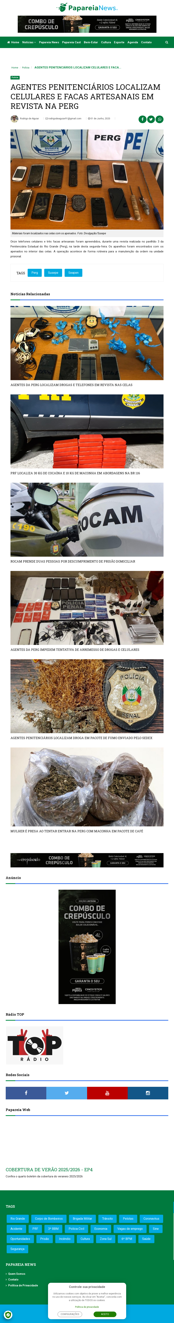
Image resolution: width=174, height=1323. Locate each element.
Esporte (119, 42)
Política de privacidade (87, 1307)
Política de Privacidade (23, 1285)
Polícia (25, 67)
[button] (167, 42)
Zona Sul (105, 1239)
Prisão (44, 1239)
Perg (34, 273)
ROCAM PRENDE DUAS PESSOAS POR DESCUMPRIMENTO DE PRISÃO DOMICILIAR (72, 561)
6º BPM (127, 1239)
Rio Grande (17, 1218)
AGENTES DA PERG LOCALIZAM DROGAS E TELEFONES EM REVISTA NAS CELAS (71, 385)
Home (13, 42)
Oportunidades (20, 1239)
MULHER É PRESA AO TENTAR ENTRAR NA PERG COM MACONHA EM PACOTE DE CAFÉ (76, 831)
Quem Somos (16, 1273)
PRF (35, 1229)
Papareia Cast (71, 42)
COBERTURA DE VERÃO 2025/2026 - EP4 (49, 1169)
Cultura (106, 42)
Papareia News (49, 42)
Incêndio (65, 1239)
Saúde (146, 1239)
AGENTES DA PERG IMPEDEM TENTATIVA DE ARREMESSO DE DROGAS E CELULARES (74, 650)
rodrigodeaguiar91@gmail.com (63, 118)
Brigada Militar (82, 1218)
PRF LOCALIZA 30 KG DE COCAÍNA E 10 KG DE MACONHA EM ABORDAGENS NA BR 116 (75, 473)
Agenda (132, 42)
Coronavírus (151, 1218)
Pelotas (128, 1218)
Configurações (70, 1314)
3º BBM (53, 1229)
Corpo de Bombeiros (49, 1218)
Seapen (73, 273)
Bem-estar (91, 42)
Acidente (16, 1229)
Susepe (53, 273)
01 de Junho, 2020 (99, 118)
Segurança (17, 1249)
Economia (100, 1229)
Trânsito (107, 1218)
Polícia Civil (76, 1229)
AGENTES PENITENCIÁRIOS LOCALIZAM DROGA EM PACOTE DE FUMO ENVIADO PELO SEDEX (81, 738)
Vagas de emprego (130, 1229)
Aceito (105, 1314)
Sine (156, 1229)
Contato (146, 42)
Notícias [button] (29, 42)
